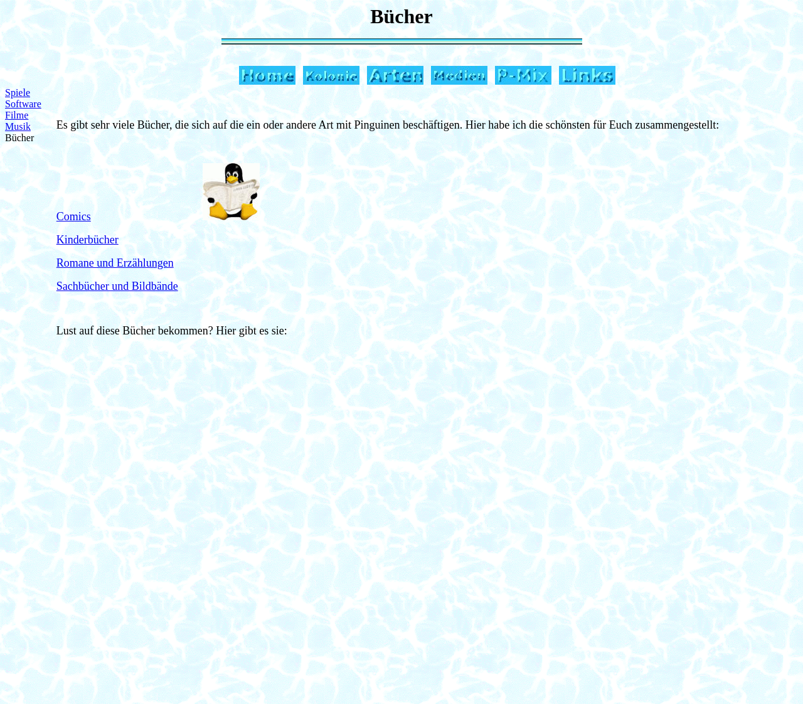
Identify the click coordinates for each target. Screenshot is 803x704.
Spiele (17, 92)
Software (23, 104)
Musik (18, 126)
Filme (16, 115)
